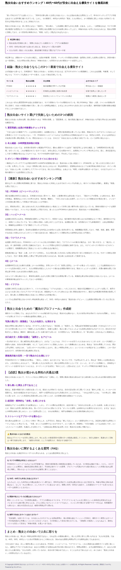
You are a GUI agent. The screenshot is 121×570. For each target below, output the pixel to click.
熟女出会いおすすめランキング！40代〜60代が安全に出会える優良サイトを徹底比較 (56, 3)
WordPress (17, 567)
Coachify (108, 564)
